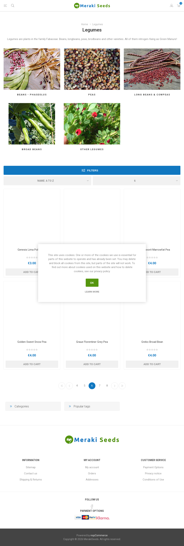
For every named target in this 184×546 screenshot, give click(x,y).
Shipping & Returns (31, 479)
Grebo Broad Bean (152, 341)
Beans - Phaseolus (32, 94)
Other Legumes (92, 149)
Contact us (30, 473)
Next (114, 385)
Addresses (92, 479)
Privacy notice (153, 473)
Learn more (92, 291)
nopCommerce (99, 535)
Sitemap (31, 467)
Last (122, 385)
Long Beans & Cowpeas (152, 94)
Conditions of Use (153, 479)
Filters (92, 170)
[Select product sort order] (47, 180)
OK (92, 282)
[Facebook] (92, 506)
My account (92, 467)
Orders (92, 473)
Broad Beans (32, 149)
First (61, 385)
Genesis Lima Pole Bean (32, 249)
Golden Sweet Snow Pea (31, 341)
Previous (69, 385)
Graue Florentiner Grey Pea (92, 341)
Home (84, 24)
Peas (92, 94)
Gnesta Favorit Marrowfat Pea (152, 249)
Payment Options (153, 467)
